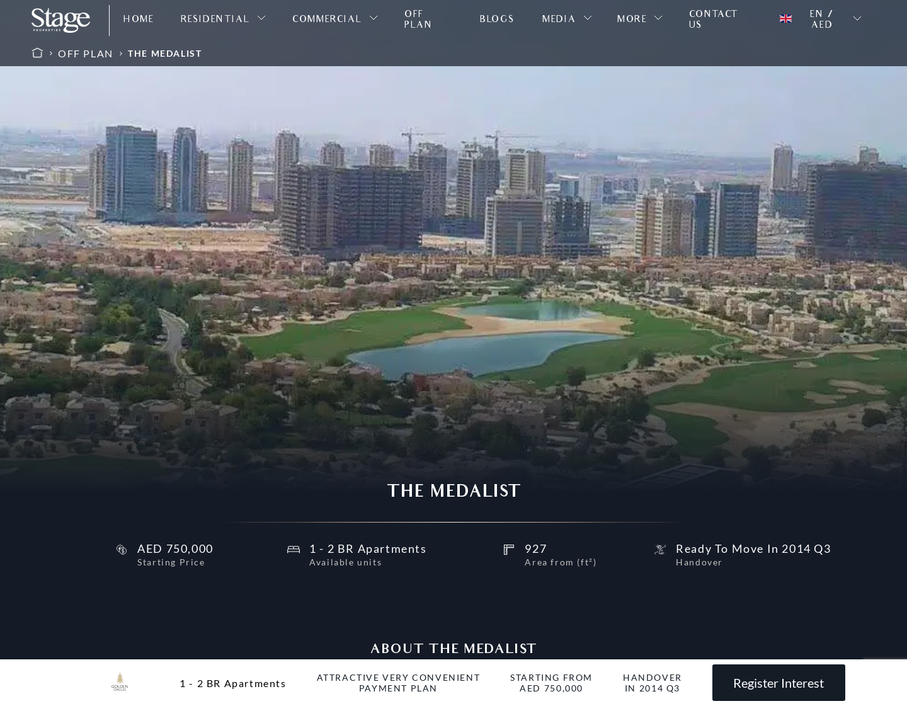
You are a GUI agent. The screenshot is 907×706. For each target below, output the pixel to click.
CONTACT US (713, 21)
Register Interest (778, 682)
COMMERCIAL (327, 20)
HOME (138, 20)
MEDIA (559, 20)
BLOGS (497, 20)
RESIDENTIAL (215, 20)
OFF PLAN (418, 21)
